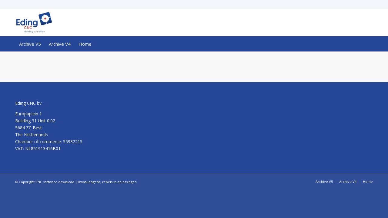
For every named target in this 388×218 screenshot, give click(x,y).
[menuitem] (30, 43)
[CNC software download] (34, 22)
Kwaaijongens (89, 182)
